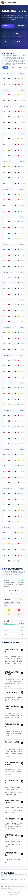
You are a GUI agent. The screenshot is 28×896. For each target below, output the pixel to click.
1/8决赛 (19, 67)
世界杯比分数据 (5, 879)
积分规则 (12, 879)
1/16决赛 (12, 67)
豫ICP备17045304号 (14, 894)
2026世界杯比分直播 (7, 873)
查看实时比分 (8, 25)
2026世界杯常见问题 (20, 879)
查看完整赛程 (21, 25)
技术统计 (23, 78)
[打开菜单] (25, 2)
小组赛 (5, 67)
